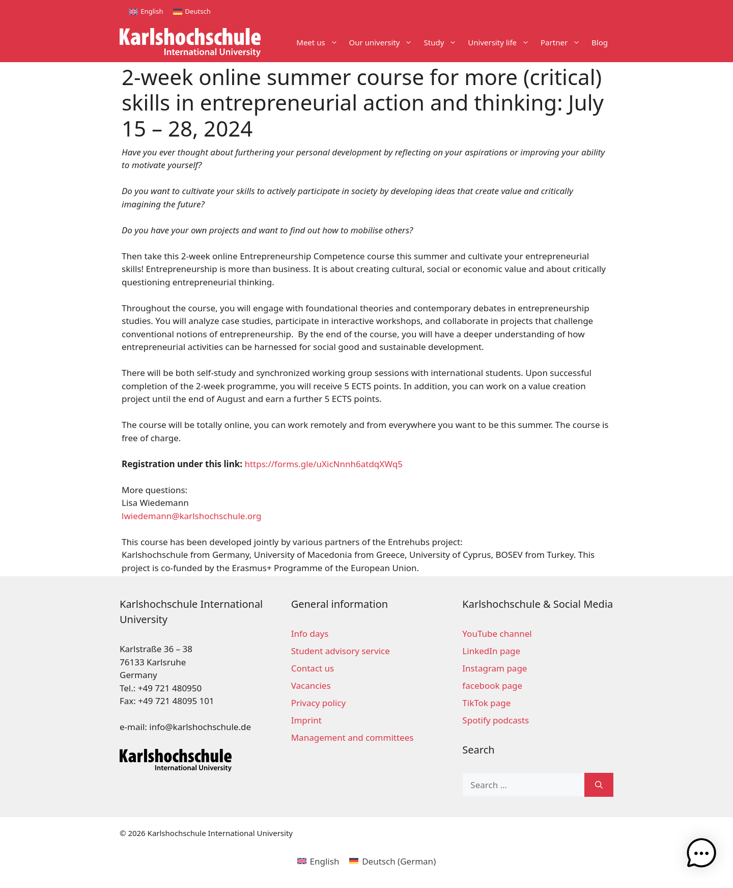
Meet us (319, 42)
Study (443, 42)
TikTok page (486, 703)
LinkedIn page (491, 651)
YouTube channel (496, 633)
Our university (383, 42)
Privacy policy (318, 703)
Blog (599, 42)
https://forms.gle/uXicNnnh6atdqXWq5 (323, 464)
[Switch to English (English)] (318, 861)
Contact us (312, 668)
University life (501, 42)
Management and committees (352, 737)
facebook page (492, 685)
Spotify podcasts (495, 720)
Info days (310, 633)
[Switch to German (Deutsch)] (392, 861)
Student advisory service (340, 651)
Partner (563, 42)
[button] (701, 855)
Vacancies (311, 685)
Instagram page (494, 668)
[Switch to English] (146, 11)
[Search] (598, 785)
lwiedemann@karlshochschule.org (192, 516)
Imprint (306, 720)
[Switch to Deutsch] (191, 11)
